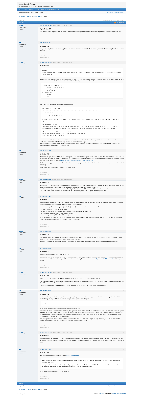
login (109, 20)
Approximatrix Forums (27, 4)
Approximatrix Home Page (52, 9)
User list (25, 9)
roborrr (21, 25)
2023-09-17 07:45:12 (45, 332)
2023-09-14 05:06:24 (45, 272)
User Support (37, 16)
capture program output (72, 355)
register (115, 20)
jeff (20, 43)
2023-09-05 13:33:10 (45, 231)
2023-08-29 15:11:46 (45, 196)
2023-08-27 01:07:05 (45, 42)
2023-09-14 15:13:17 (45, 291)
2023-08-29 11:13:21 (45, 179)
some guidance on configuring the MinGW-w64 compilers (99, 259)
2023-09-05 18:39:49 (45, 248)
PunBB (102, 393)
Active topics (110, 12)
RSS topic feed (120, 22)
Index (20, 9)
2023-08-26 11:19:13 (45, 25)
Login (42, 9)
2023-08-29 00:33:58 (45, 150)
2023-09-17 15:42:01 (45, 349)
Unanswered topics (119, 12)
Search (31, 9)
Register (37, 9)
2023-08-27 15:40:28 (45, 62)
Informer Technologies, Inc (119, 393)
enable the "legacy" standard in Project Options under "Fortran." (77, 160)
